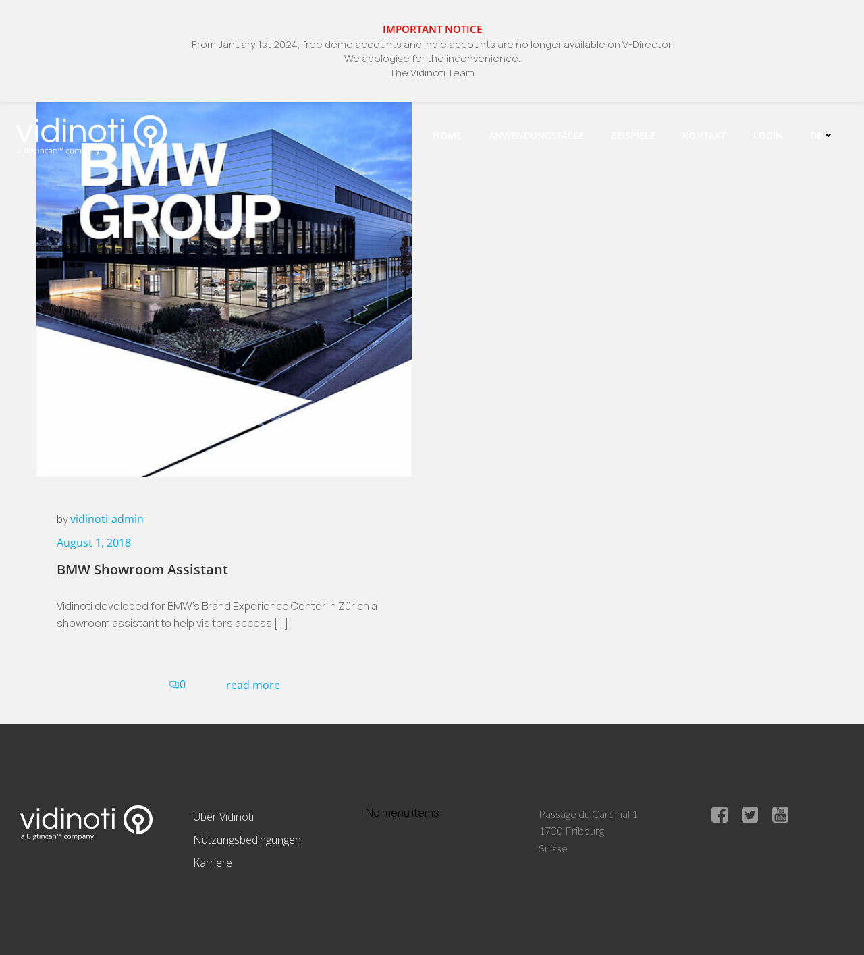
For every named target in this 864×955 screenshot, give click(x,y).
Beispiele (633, 135)
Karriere (212, 862)
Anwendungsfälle (536, 135)
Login (768, 135)
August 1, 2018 (94, 542)
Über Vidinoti (223, 816)
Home (447, 135)
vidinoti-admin (107, 519)
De (822, 135)
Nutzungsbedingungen (247, 839)
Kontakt (704, 135)
